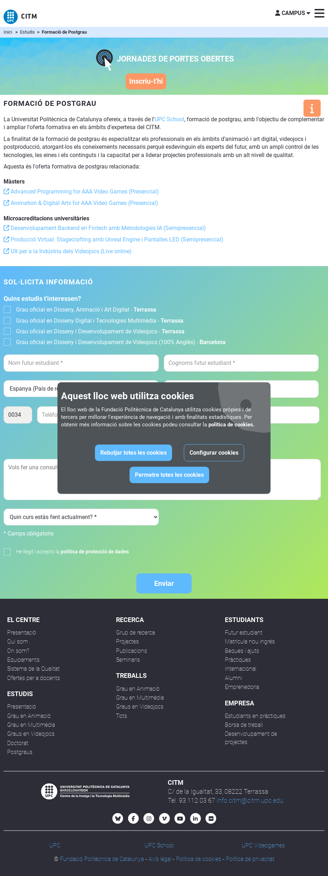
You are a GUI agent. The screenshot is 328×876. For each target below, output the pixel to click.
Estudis (28, 32)
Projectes (127, 641)
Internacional (240, 668)
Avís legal (159, 859)
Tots (121, 716)
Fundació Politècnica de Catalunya (102, 859)
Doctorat (17, 743)
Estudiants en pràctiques (255, 716)
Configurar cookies (214, 452)
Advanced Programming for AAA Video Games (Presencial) (81, 191)
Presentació (21, 632)
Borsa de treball (244, 724)
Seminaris (128, 659)
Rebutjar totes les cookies (133, 452)
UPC (54, 845)
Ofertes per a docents (33, 678)
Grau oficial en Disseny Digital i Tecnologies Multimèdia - (99, 320)
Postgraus (19, 752)
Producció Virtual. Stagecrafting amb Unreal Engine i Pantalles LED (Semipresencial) (113, 239)
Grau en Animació (29, 716)
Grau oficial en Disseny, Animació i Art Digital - (86, 309)
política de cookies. (231, 424)
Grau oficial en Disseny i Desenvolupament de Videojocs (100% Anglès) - (121, 342)
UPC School (169, 119)
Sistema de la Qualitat (33, 668)
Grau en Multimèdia (31, 724)
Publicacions (131, 650)
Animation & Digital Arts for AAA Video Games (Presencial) (81, 203)
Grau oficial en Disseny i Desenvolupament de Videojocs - (100, 331)
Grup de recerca (135, 632)
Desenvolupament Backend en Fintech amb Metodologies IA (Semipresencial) (105, 228)
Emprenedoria (242, 687)
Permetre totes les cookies (169, 474)
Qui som (17, 641)
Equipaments (23, 659)
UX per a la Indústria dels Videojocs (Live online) (68, 251)
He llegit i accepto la (72, 551)
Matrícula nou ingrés (250, 641)
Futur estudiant (243, 632)
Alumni (233, 678)
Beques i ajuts (242, 650)
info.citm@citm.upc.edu (250, 800)
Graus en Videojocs (31, 733)
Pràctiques (238, 659)
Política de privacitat (250, 859)
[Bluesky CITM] (118, 818)
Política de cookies (198, 859)
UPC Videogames (263, 845)
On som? (18, 650)
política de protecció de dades (95, 551)
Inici (8, 32)
